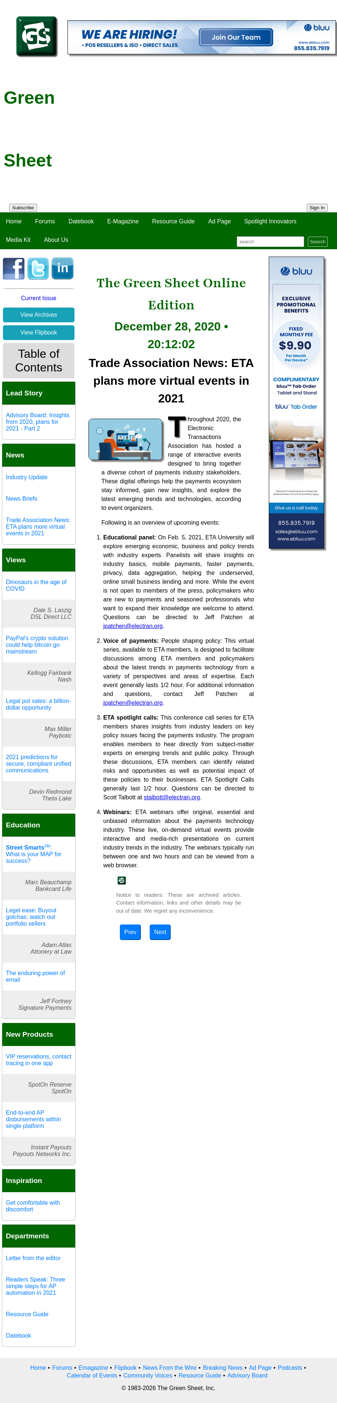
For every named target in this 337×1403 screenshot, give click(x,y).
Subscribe (23, 207)
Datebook (81, 221)
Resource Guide (173, 221)
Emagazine (93, 1368)
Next (160, 932)
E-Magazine (123, 221)
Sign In (317, 207)
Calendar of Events (92, 1375)
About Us (56, 240)
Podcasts (290, 1368)
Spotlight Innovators (270, 221)
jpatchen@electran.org (133, 626)
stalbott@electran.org (172, 797)
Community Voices (148, 1375)
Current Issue (38, 298)
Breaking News (223, 1368)
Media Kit (18, 240)
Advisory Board (247, 1375)
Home (14, 221)
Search (318, 241)
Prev (130, 932)
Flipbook (125, 1368)
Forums (45, 221)
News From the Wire (170, 1368)
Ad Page (219, 221)
